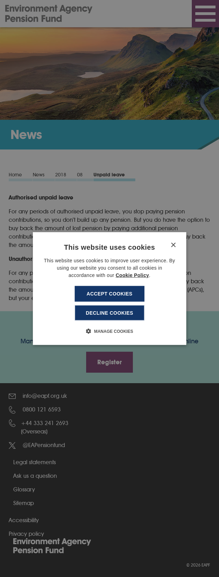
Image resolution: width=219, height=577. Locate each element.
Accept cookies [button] (109, 294)
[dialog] (109, 288)
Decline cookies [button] (109, 312)
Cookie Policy (132, 275)
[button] (109, 330)
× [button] (173, 245)
